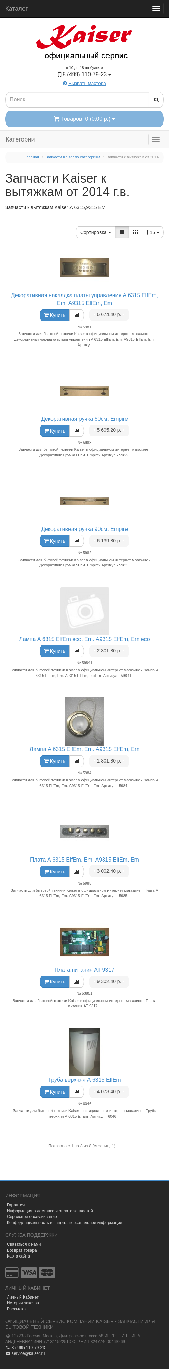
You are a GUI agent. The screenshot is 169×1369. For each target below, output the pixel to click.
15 (153, 232)
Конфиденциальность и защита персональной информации (64, 1222)
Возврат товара (22, 1250)
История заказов (23, 1303)
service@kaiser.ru (25, 1353)
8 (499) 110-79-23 (25, 1347)
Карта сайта (18, 1256)
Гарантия (16, 1205)
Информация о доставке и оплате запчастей (50, 1210)
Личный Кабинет (23, 1297)
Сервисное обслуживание (32, 1216)
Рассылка (16, 1309)
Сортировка (95, 232)
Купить (54, 315)
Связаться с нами (24, 1244)
